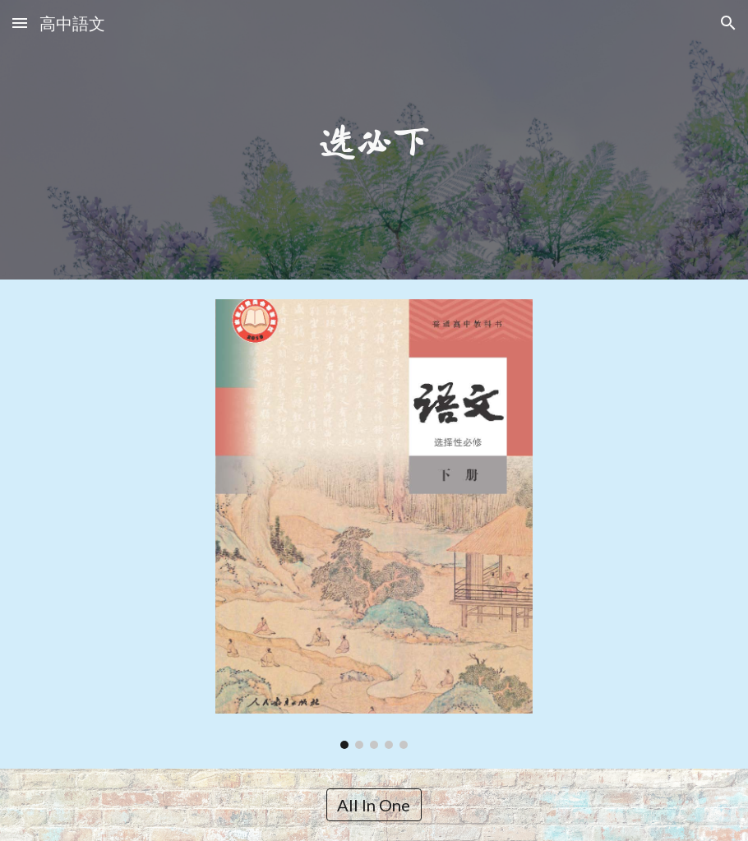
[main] (374, 140)
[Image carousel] (374, 524)
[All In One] (373, 805)
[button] (19, 22)
